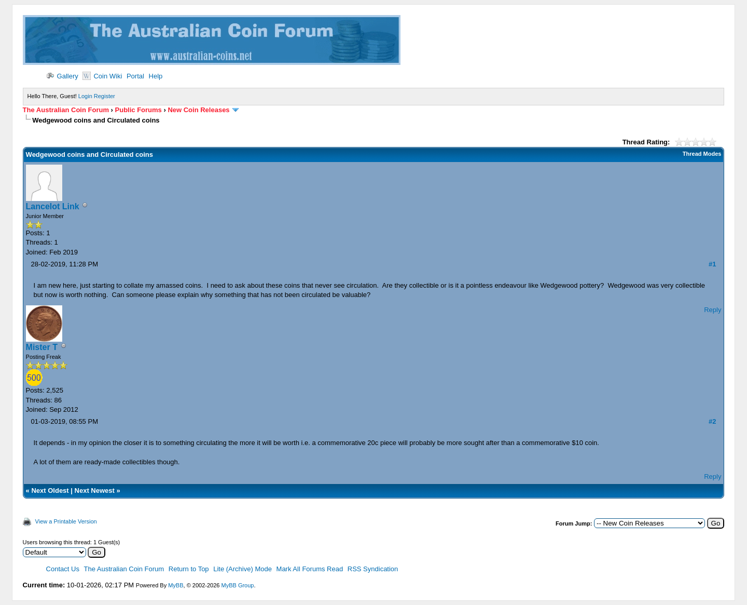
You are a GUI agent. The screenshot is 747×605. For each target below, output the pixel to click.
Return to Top (189, 569)
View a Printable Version (66, 521)
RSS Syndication (373, 569)
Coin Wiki (102, 76)
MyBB (175, 585)
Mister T (42, 347)
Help (156, 76)
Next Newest (95, 490)
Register (104, 96)
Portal (135, 76)
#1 (712, 264)
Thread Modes (702, 154)
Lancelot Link (52, 206)
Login (85, 96)
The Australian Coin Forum (66, 110)
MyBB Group (237, 585)
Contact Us (62, 569)
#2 (712, 421)
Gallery (62, 76)
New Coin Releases (198, 110)
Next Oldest (49, 490)
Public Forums (138, 110)
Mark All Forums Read (309, 569)
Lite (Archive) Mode (242, 569)
